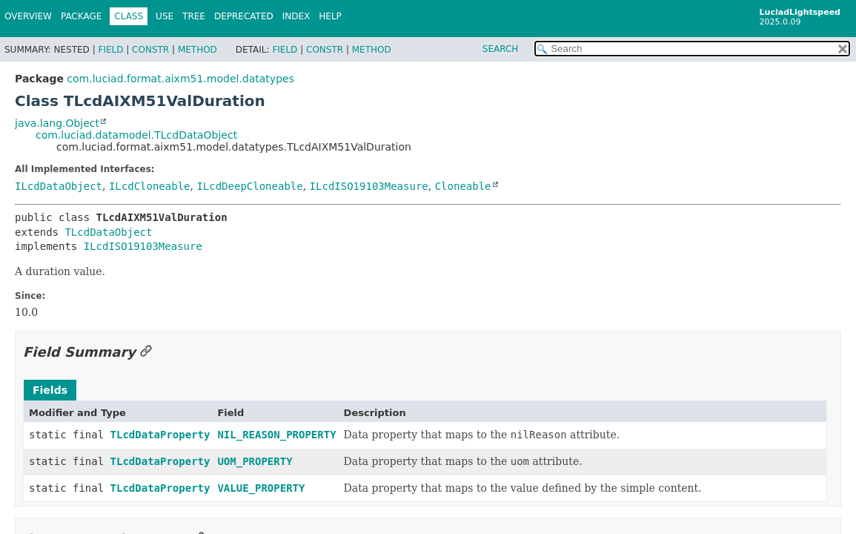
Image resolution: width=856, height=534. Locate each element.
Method (197, 49)
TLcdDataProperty (160, 435)
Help (330, 16)
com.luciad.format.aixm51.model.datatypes (180, 79)
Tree (193, 16)
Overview (28, 16)
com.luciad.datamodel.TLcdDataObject (136, 135)
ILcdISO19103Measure (369, 186)
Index (296, 16)
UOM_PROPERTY (254, 461)
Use (164, 16)
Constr (150, 49)
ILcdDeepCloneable (249, 186)
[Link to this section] (146, 352)
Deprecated (243, 16)
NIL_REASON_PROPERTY (276, 435)
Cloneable (463, 186)
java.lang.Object (57, 123)
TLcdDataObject (108, 232)
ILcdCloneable (149, 186)
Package (81, 16)
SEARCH (500, 49)
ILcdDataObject (58, 186)
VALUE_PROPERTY (261, 488)
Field (110, 49)
